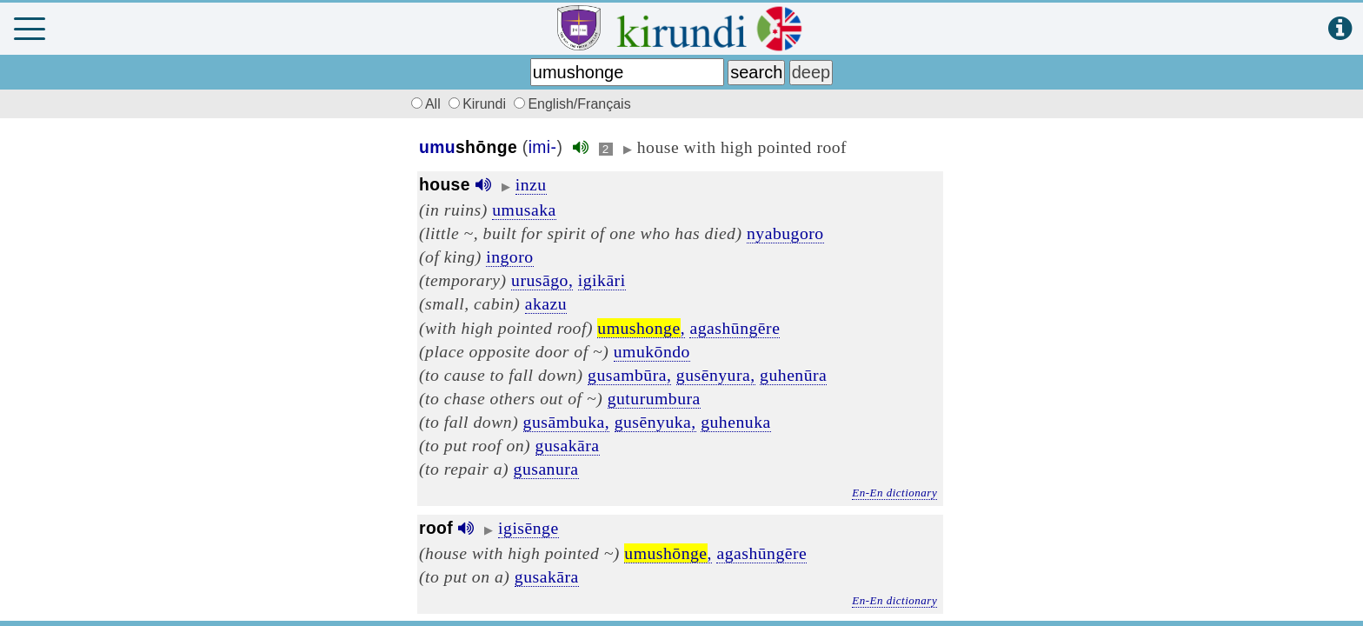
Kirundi (479, 104)
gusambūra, (629, 374)
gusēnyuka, (655, 421)
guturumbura (654, 398)
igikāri (602, 280)
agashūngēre (734, 327)
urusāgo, (542, 280)
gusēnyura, (715, 374)
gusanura (546, 468)
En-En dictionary (894, 492)
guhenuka (736, 421)
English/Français (572, 104)
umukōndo (652, 351)
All (423, 104)
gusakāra (567, 445)
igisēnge (528, 527)
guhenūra (793, 374)
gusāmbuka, (566, 421)
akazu (546, 303)
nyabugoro (785, 233)
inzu (531, 184)
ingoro (509, 256)
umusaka (523, 209)
